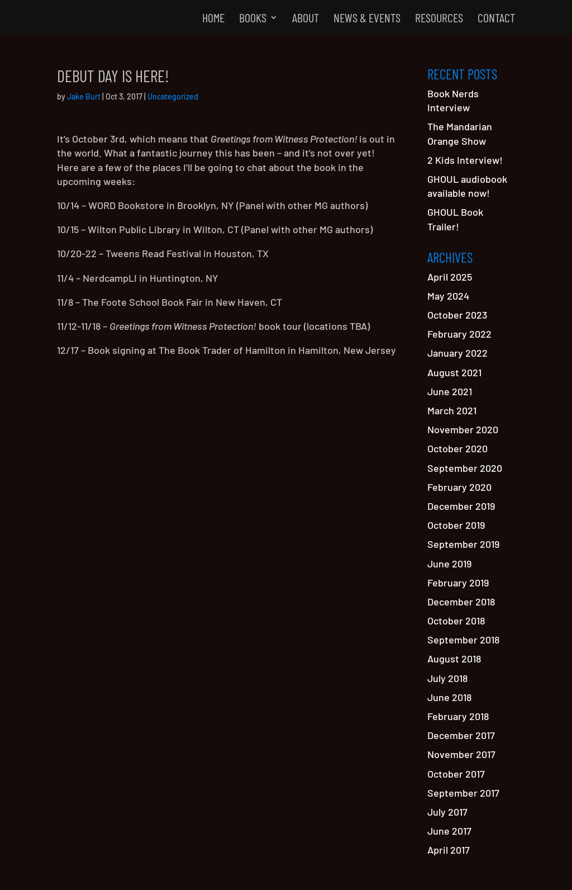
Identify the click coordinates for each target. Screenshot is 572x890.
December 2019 (461, 506)
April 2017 (448, 850)
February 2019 (458, 582)
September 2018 (463, 639)
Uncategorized (172, 96)
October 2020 (457, 448)
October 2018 (456, 620)
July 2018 (447, 678)
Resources (439, 19)
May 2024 (448, 296)
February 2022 (459, 334)
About (305, 19)
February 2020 (459, 487)
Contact (496, 19)
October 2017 (456, 774)
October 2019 (456, 525)
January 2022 (457, 353)
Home (213, 19)
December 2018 (461, 601)
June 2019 (449, 563)
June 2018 (449, 697)
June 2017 (449, 831)
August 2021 (454, 372)
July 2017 (447, 812)
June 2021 (449, 391)
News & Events (367, 19)
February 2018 (458, 716)
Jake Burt (84, 96)
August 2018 (454, 658)
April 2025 (449, 277)
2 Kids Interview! (465, 160)
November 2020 (462, 429)
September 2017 (463, 793)
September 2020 (464, 468)
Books (252, 19)
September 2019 (463, 544)
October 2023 (457, 315)
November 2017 (461, 754)
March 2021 (451, 410)
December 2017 (461, 735)
